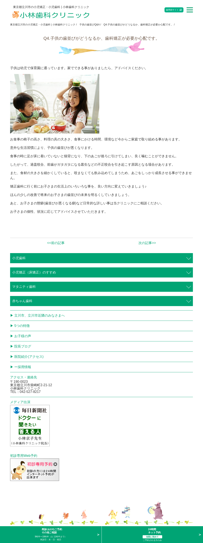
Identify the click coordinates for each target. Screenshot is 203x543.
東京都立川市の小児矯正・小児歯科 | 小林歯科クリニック (42, 24)
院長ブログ (22, 346)
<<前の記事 (56, 243)
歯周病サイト (172, 10)
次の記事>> (147, 243)
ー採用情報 (22, 367)
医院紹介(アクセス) (29, 356)
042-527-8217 (30, 392)
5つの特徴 (22, 326)
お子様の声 (22, 336)
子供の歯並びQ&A (89, 24)
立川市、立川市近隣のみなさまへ (39, 315)
